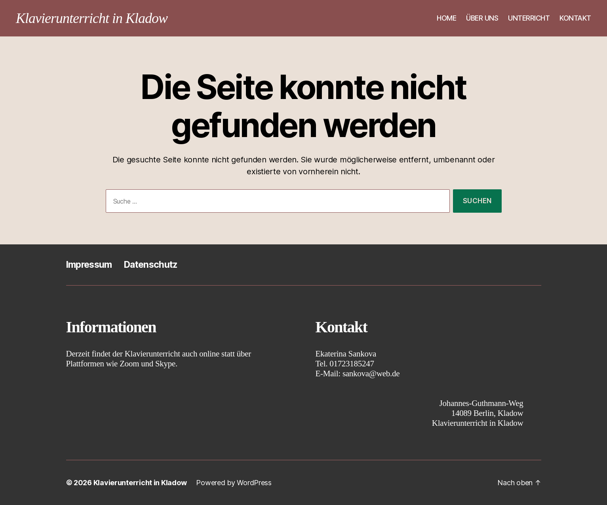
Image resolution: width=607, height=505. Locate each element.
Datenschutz (151, 264)
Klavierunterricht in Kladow (91, 18)
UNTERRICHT (529, 18)
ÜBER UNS (482, 18)
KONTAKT (575, 18)
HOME (446, 18)
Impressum (89, 264)
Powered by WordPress (234, 482)
